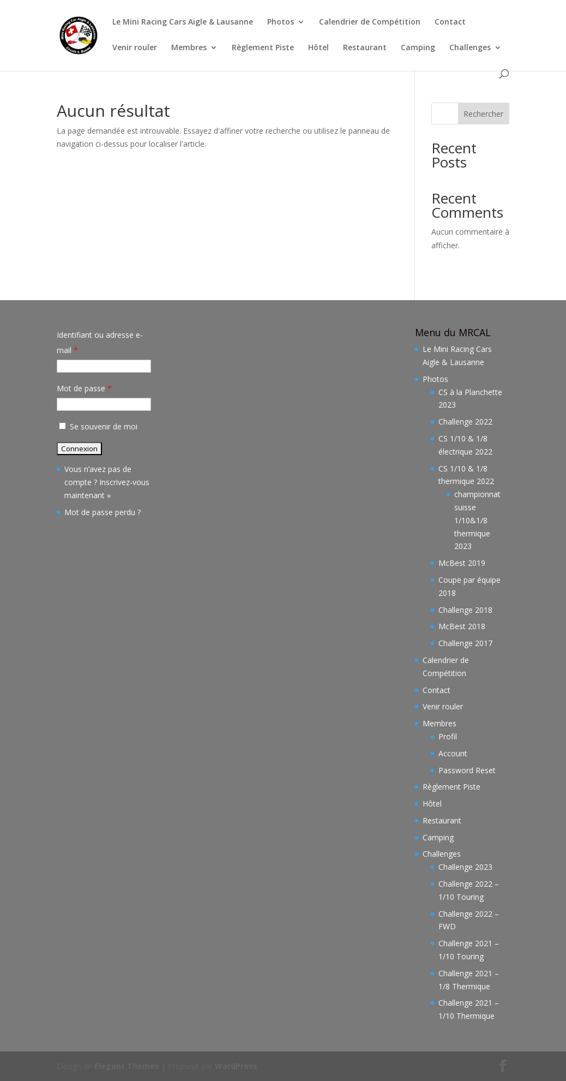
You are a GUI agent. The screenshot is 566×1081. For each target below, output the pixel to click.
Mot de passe (84, 388)
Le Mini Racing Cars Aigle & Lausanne (182, 22)
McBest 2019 (461, 563)
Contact (450, 22)
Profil (447, 736)
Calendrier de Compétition (369, 22)
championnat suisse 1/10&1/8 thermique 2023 (477, 520)
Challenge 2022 (465, 421)
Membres (189, 48)
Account (452, 753)
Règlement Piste (263, 48)
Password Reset (467, 770)
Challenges (470, 48)
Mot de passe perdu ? (102, 512)
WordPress (236, 1066)
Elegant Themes (126, 1066)
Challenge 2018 (465, 610)
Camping (418, 48)
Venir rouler (134, 48)
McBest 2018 (461, 626)
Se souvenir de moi (97, 426)
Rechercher (483, 114)
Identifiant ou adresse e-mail (100, 342)
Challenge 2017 (465, 643)
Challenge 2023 (465, 867)
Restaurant (365, 48)
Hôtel (318, 48)
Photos (280, 22)
